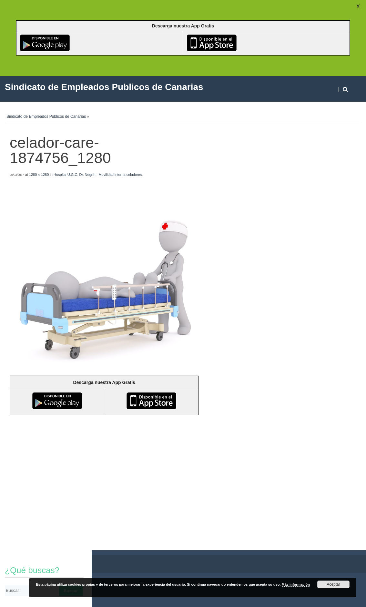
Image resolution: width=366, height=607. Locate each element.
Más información (296, 584)
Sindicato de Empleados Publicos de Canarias (46, 116)
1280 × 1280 (39, 175)
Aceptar (333, 584)
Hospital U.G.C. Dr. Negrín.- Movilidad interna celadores (98, 175)
